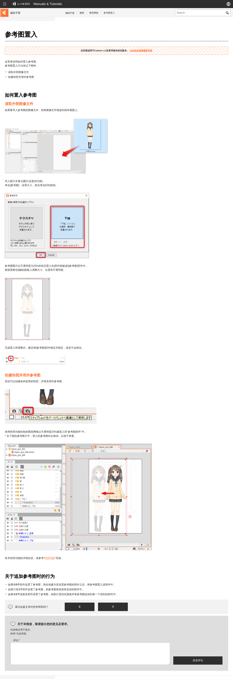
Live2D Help (190, 673)
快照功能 (105, 550)
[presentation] (197, 641)
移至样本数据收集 (20, 46)
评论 (71, 632)
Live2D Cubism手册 (21, 35)
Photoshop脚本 (18, 113)
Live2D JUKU (170, 673)
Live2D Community (213, 673)
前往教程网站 (17, 40)
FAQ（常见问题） (20, 61)
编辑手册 (69, 13)
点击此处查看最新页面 (168, 42)
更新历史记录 (17, 56)
